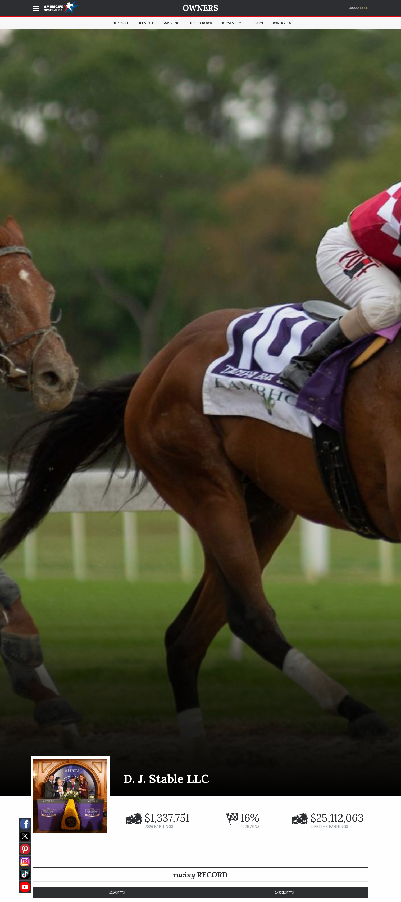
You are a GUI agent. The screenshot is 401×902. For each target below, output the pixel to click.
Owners (200, 8)
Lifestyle (145, 22)
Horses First (232, 22)
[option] (200, 412)
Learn (258, 22)
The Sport (119, 22)
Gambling (170, 22)
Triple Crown (200, 22)
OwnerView (281, 22)
